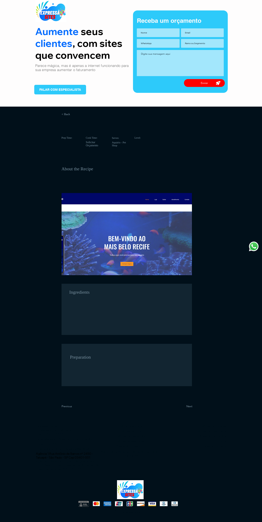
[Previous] (73, 406)
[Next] (183, 406)
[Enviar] (204, 83)
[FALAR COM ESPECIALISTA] (60, 89)
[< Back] (73, 114)
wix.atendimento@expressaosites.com (70, 449)
